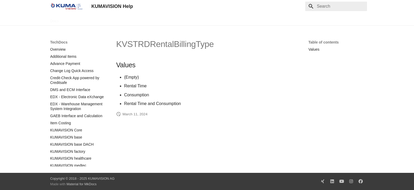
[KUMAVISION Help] (66, 6)
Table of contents (323, 42)
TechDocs (73, 19)
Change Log (97, 19)
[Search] (336, 6)
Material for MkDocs (82, 184)
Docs (54, 19)
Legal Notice (155, 19)
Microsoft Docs (126, 19)
